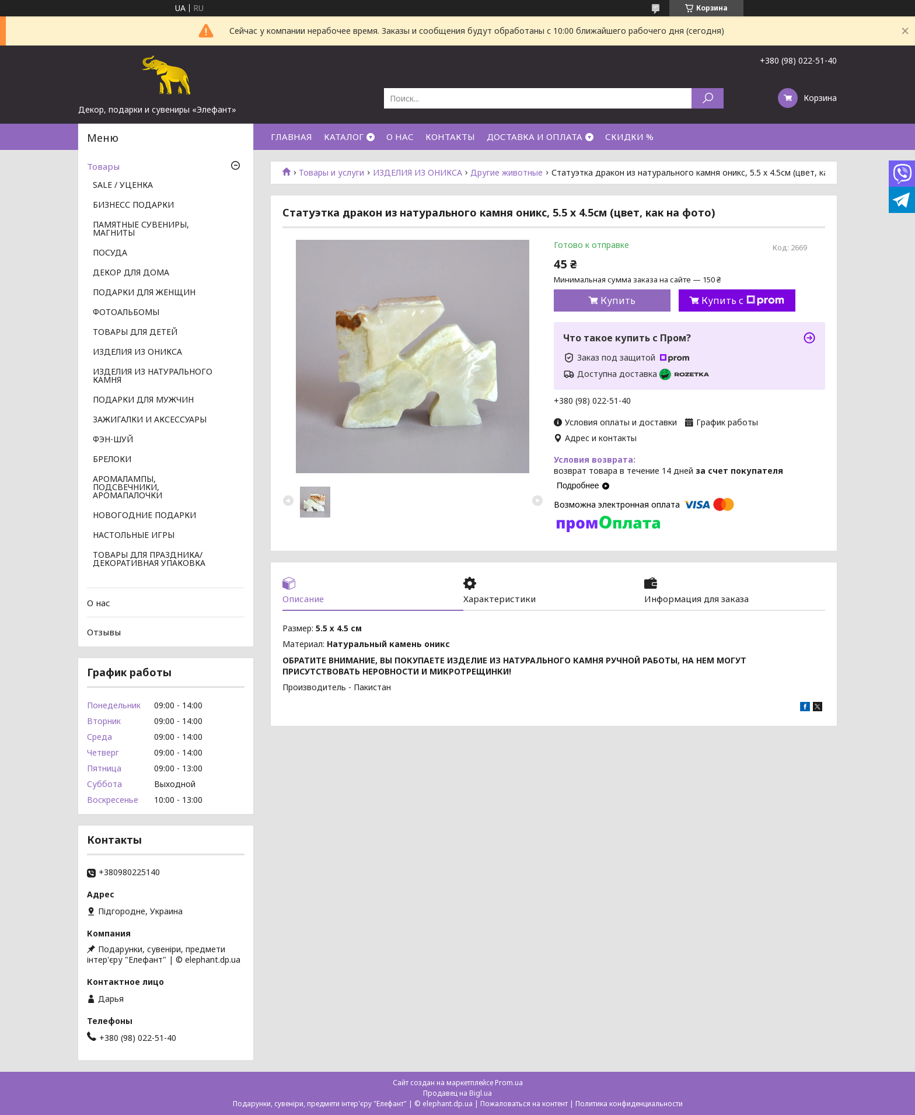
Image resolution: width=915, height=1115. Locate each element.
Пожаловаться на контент (524, 1104)
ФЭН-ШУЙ (113, 440)
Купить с (742, 300)
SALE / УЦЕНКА (123, 185)
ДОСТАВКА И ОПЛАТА (534, 136)
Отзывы (104, 632)
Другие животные (506, 172)
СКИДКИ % (629, 136)
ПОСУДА (110, 253)
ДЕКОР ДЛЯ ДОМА (131, 273)
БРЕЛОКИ (112, 459)
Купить (617, 300)
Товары (103, 166)
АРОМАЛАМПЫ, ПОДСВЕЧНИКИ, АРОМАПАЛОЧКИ (127, 488)
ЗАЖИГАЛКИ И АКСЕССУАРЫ (150, 420)
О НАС (400, 136)
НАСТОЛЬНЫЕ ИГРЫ (133, 535)
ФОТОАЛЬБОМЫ (126, 312)
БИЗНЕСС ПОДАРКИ (133, 205)
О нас (98, 603)
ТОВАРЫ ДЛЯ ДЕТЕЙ (135, 332)
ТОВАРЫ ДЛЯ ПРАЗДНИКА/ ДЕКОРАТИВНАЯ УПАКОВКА (149, 559)
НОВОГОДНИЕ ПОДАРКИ (144, 515)
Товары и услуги (331, 172)
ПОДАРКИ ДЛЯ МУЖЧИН (143, 400)
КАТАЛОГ (344, 136)
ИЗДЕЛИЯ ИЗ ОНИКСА (417, 172)
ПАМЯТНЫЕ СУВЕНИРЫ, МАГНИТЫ (141, 229)
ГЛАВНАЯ (291, 136)
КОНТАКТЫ (450, 136)
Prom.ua (509, 1083)
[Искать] (708, 98)
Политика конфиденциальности (629, 1104)
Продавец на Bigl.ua (457, 1093)
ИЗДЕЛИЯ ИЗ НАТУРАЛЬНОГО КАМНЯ (152, 376)
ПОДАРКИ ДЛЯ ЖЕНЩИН (144, 293)
